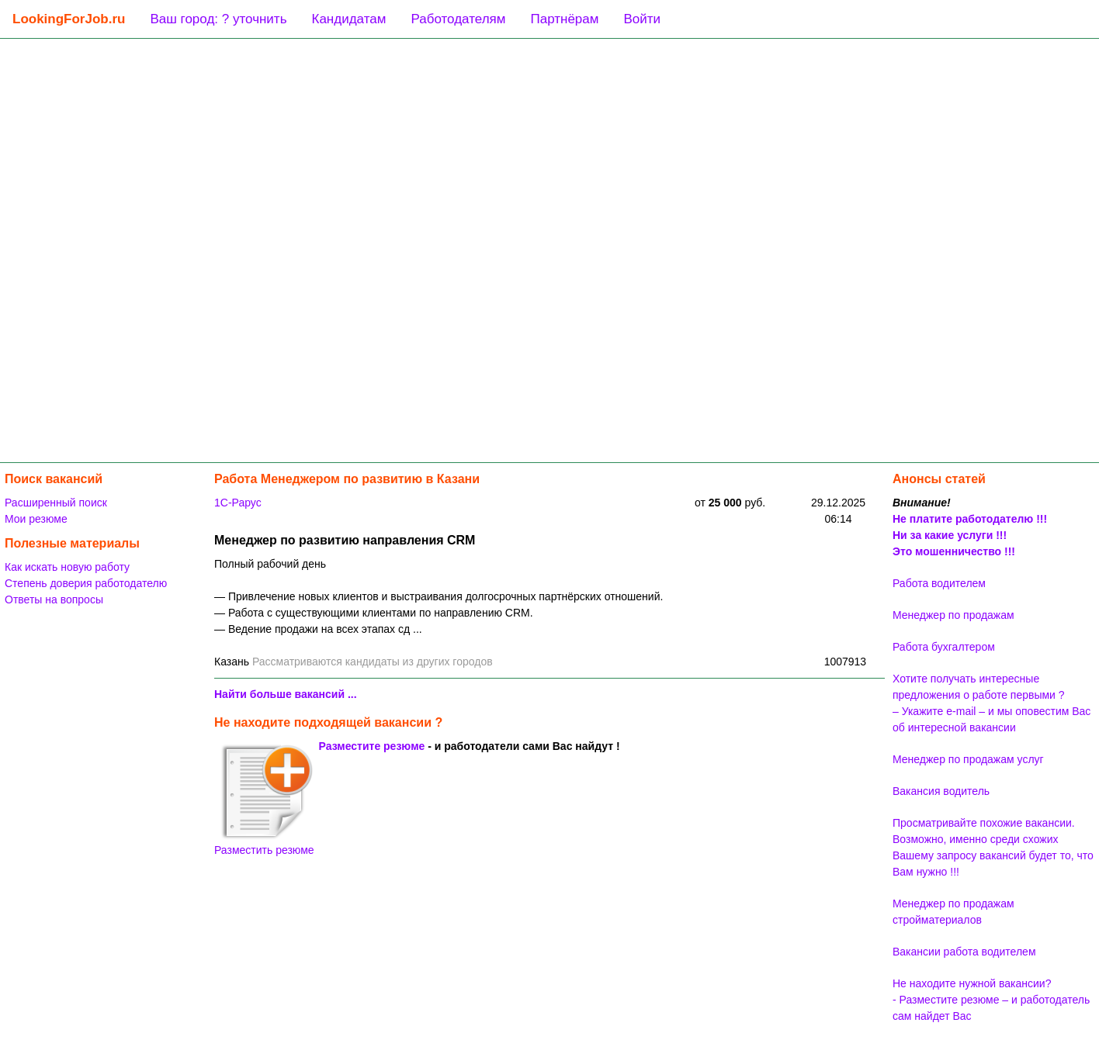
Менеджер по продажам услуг (968, 759)
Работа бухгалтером (944, 647)
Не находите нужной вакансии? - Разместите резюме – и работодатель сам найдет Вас (991, 999)
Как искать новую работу (67, 567)
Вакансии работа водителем (964, 951)
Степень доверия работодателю (86, 583)
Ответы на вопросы (54, 599)
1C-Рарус (238, 502)
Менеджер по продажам (953, 615)
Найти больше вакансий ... (285, 694)
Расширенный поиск (56, 502)
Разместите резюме (372, 746)
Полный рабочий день (270, 564)
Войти (641, 19)
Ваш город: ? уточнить (218, 19)
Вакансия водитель (941, 791)
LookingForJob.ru (68, 19)
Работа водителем (939, 583)
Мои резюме (36, 519)
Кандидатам (349, 19)
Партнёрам (564, 19)
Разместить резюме (264, 799)
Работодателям (458, 19)
